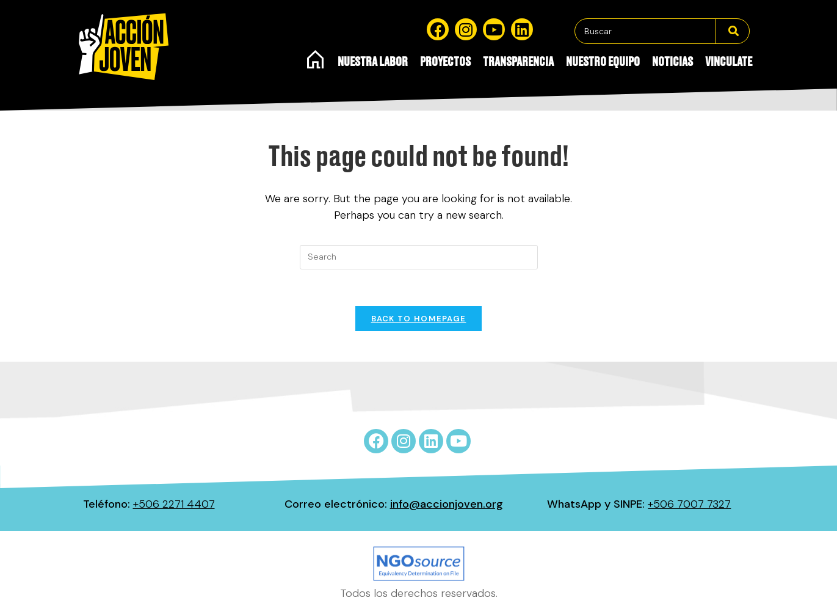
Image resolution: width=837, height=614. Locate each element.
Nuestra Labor (373, 62)
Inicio (316, 59)
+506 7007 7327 (689, 504)
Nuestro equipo (603, 62)
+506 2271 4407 (174, 504)
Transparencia (518, 62)
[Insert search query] (419, 257)
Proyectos (445, 62)
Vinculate (728, 62)
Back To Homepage (418, 318)
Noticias (672, 62)
